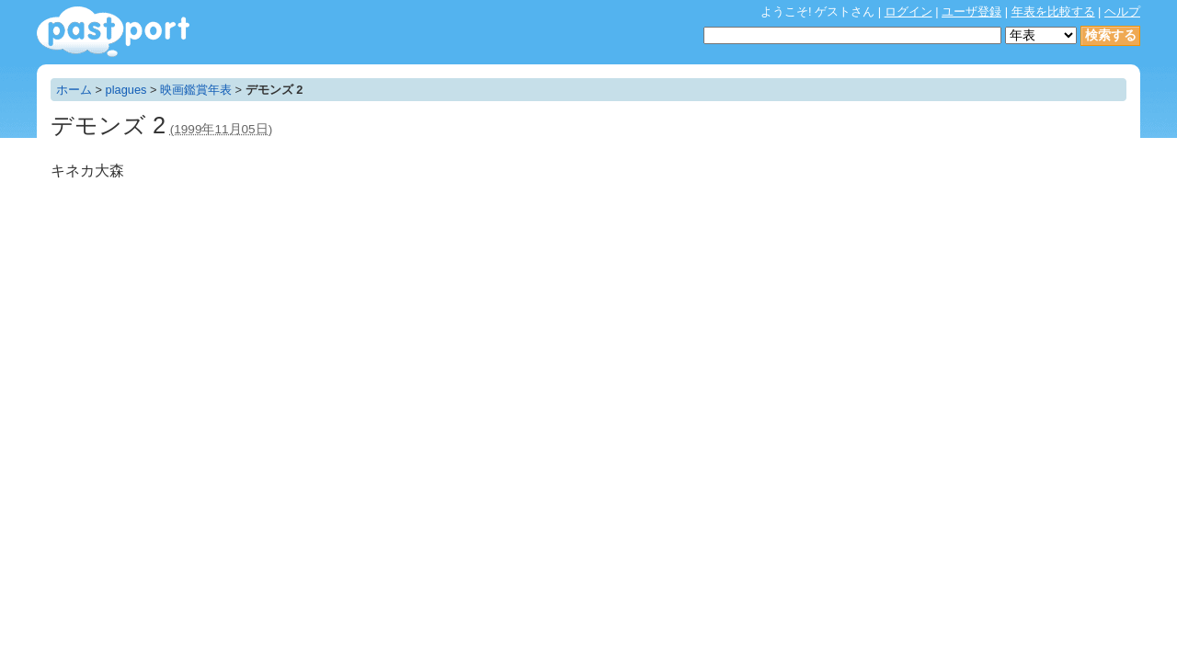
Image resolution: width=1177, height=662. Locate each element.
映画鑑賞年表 (196, 90)
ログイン (908, 11)
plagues (126, 90)
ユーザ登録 (971, 11)
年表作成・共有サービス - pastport (113, 31)
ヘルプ (1122, 11)
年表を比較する (1053, 11)
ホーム (74, 90)
